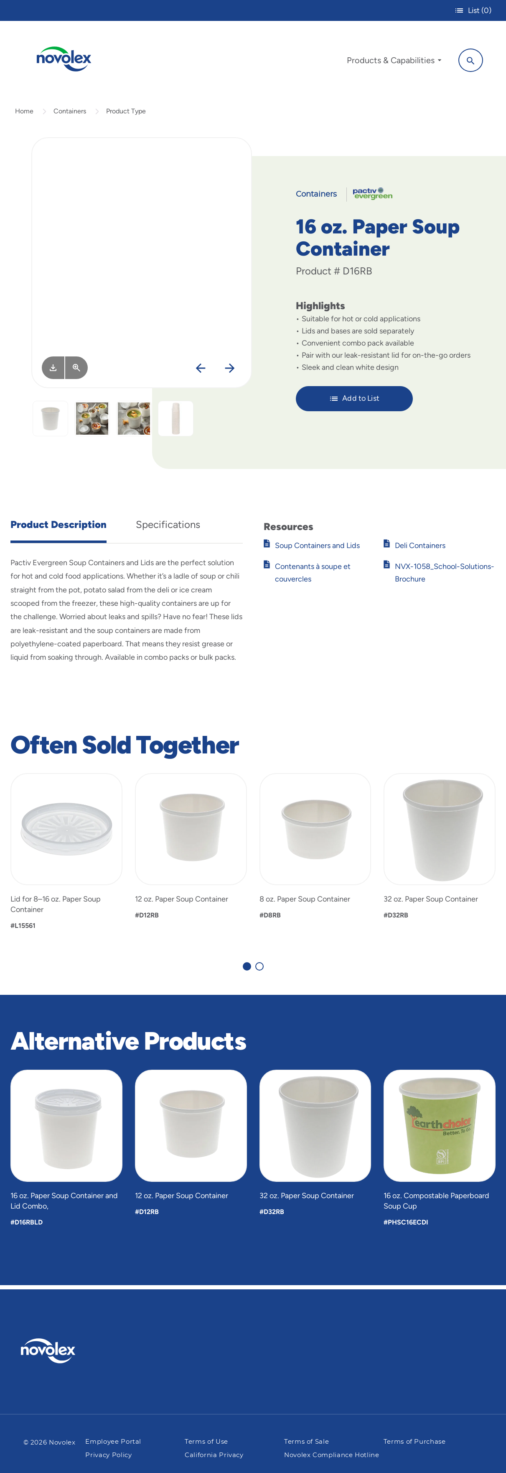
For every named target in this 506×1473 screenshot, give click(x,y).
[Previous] (200, 372)
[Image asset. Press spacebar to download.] (53, 371)
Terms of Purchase (415, 1442)
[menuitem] (392, 62)
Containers (69, 114)
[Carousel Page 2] (259, 970)
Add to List (354, 402)
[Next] (230, 372)
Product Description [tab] (58, 528)
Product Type (126, 114)
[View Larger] (76, 371)
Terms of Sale (306, 1442)
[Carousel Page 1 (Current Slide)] (247, 970)
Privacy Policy (108, 1455)
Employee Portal (113, 1442)
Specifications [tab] (168, 528)
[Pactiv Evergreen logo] (65, 1350)
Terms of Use (206, 1442)
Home (24, 114)
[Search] (468, 60)
